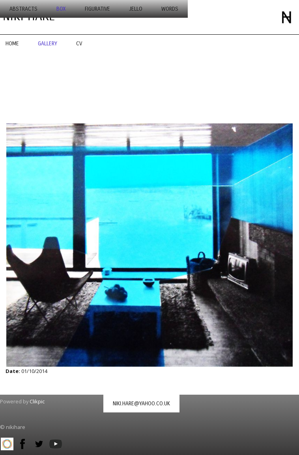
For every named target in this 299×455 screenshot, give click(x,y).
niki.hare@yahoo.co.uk (141, 403)
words (169, 9)
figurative (97, 9)
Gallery (47, 43)
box (61, 9)
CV (79, 43)
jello (135, 9)
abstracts (23, 9)
